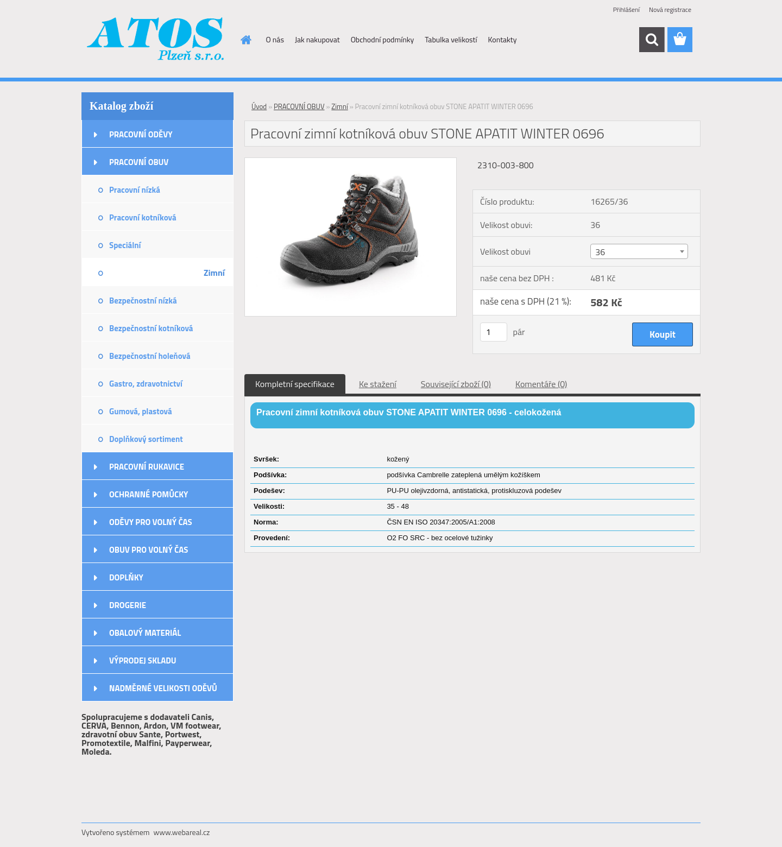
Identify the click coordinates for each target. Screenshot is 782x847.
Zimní (214, 272)
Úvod (259, 106)
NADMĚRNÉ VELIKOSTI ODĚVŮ (163, 688)
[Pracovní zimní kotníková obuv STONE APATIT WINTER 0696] (350, 162)
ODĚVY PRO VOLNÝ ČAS (150, 522)
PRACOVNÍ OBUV (138, 162)
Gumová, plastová (140, 411)
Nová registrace (670, 9)
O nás (275, 39)
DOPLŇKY (126, 577)
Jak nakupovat (317, 39)
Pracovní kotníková (142, 217)
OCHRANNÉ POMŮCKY (148, 494)
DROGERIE (127, 605)
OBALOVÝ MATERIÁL (145, 633)
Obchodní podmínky (382, 39)
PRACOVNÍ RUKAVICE (146, 466)
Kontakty (502, 39)
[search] (651, 39)
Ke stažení (377, 383)
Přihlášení (626, 9)
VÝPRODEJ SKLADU (142, 660)
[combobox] (639, 251)
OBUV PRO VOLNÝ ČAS (148, 549)
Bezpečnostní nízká (143, 300)
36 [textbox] (600, 251)
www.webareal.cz (182, 832)
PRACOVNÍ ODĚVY (141, 134)
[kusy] (493, 332)
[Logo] (156, 40)
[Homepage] (245, 39)
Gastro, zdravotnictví (145, 383)
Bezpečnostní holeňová (150, 356)
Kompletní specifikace (295, 383)
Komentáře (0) (541, 383)
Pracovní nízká (134, 190)
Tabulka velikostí (451, 39)
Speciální (125, 245)
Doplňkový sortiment (146, 439)
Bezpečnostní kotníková (151, 328)
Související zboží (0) (456, 383)
